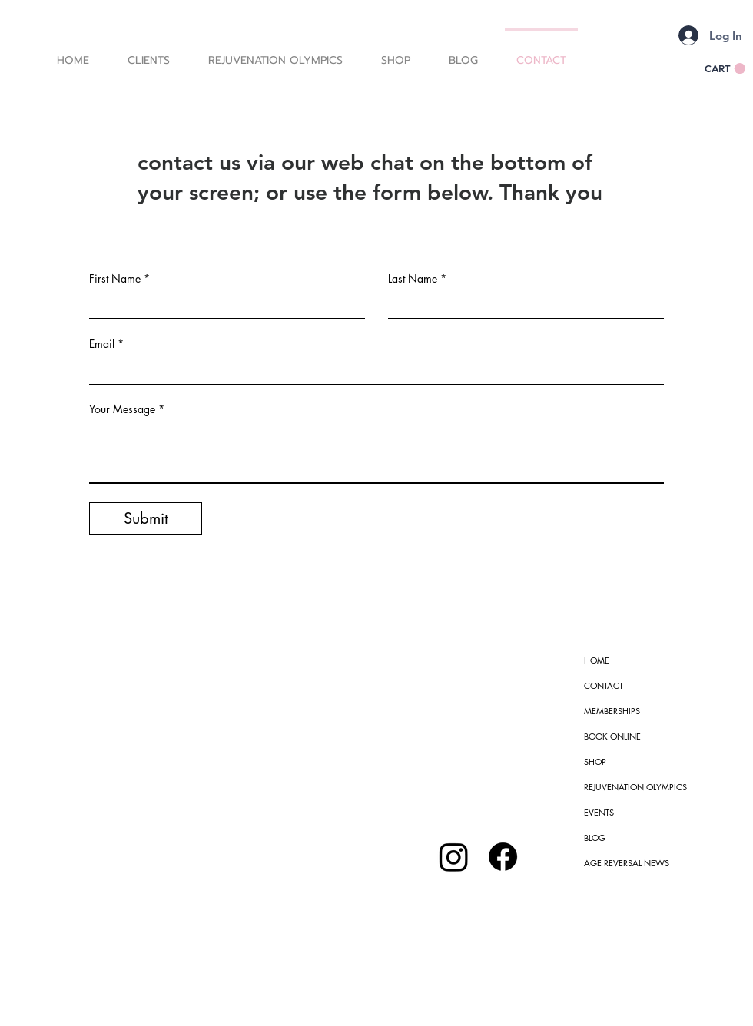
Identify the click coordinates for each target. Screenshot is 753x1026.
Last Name (412, 278)
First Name (115, 278)
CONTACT (603, 685)
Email (101, 344)
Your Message (122, 409)
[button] (148, 54)
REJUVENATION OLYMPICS (635, 787)
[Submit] (145, 518)
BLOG (594, 837)
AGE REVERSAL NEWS (626, 863)
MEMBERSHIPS (612, 711)
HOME (596, 660)
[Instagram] (454, 856)
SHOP (595, 761)
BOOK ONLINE (612, 736)
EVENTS (599, 812)
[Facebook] (503, 856)
